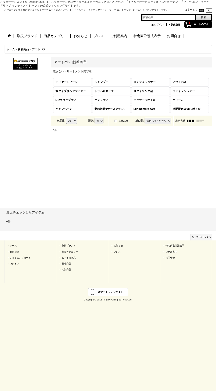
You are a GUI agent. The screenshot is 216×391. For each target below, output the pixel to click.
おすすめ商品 (69, 257)
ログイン (158, 24)
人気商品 (66, 269)
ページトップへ (203, 237)
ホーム (13, 245)
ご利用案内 (171, 251)
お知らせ (118, 245)
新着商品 (66, 263)
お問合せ (170, 257)
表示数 (61, 120)
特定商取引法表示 (175, 245)
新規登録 (175, 24)
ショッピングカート (20, 257)
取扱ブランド (69, 245)
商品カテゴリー (70, 251)
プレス (117, 251)
